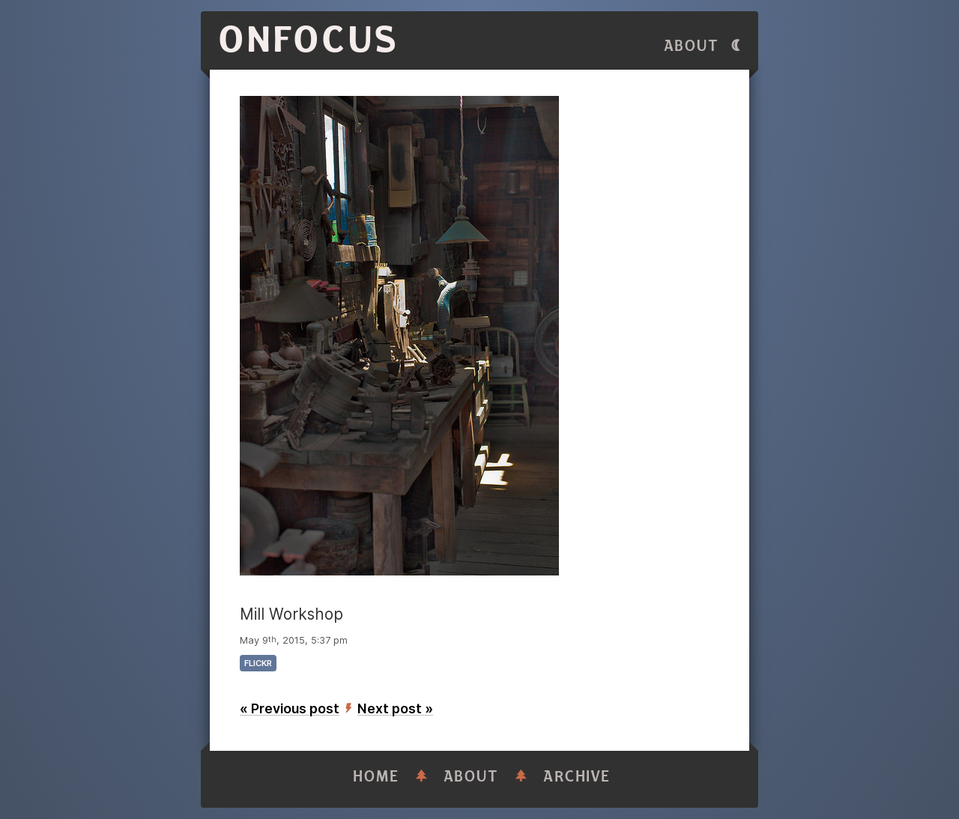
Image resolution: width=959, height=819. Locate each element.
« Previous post (289, 708)
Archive (577, 777)
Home (376, 777)
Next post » (395, 708)
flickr (258, 663)
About (691, 46)
